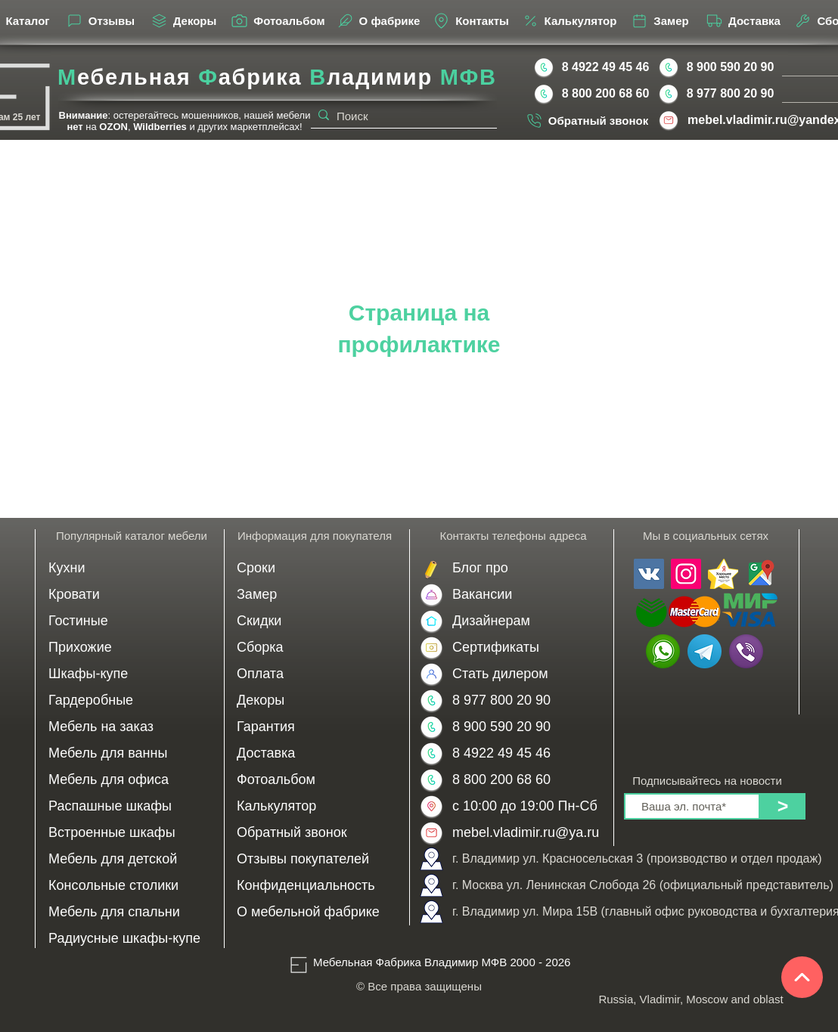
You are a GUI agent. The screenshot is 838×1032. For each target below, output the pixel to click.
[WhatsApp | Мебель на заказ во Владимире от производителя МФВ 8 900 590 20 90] (663, 651)
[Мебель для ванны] (131, 753)
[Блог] (524, 568)
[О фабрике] (378, 21)
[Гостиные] (131, 621)
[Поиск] (401, 116)
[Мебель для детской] (131, 859)
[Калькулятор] (569, 21)
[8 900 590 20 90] (730, 67)
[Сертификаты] (524, 647)
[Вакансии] (524, 594)
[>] (782, 806)
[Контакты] (470, 21)
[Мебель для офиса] (131, 779)
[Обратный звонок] (586, 120)
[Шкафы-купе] (131, 674)
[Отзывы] (99, 21)
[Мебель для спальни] (131, 912)
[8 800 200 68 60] (605, 93)
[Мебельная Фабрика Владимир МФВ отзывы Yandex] (723, 574)
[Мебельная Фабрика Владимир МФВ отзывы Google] (760, 574)
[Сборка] (316, 647)
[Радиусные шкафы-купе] (131, 938)
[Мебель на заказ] (131, 726)
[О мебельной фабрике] (316, 912)
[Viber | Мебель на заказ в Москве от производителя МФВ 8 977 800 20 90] (746, 651)
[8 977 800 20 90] (730, 93)
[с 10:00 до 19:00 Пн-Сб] (524, 806)
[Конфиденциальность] (316, 885)
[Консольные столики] (131, 885)
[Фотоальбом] (278, 21)
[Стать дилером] (524, 674)
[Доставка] (742, 21)
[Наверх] (802, 977)
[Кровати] (131, 594)
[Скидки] (316, 621)
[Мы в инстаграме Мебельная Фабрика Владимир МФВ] (686, 574)
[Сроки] (316, 568)
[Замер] (659, 21)
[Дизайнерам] (524, 621)
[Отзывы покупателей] (316, 859)
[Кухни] (131, 568)
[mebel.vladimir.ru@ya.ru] (528, 832)
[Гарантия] (316, 726)
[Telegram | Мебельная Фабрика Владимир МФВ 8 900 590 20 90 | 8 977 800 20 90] (704, 651)
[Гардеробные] (131, 700)
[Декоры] (183, 21)
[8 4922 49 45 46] (605, 67)
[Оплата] (316, 674)
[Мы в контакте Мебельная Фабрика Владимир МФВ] (649, 574)
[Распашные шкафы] (131, 806)
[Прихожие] (131, 647)
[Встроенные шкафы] (131, 832)
